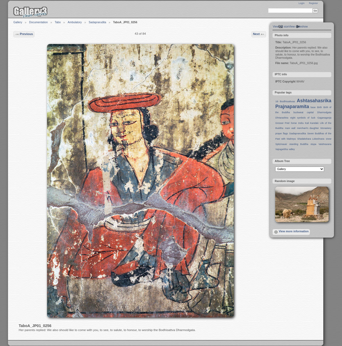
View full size (281, 26)
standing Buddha (298, 144)
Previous (24, 34)
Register (313, 3)
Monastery (325, 128)
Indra (301, 123)
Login (301, 3)
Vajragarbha (281, 149)
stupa (313, 144)
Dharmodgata (324, 112)
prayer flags (281, 133)
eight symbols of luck (302, 117)
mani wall (290, 128)
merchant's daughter (308, 128)
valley (292, 149)
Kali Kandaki (312, 123)
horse (294, 123)
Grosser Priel (282, 123)
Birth (319, 107)
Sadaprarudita (97, 22)
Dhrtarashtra (281, 117)
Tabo (58, 22)
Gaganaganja (324, 117)
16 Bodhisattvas (285, 101)
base (313, 107)
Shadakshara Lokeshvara (310, 138)
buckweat (298, 112)
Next (259, 34)
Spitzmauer (281, 144)
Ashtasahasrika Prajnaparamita (303, 103)
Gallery (17, 22)
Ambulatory (75, 22)
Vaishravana (324, 144)
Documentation (38, 22)
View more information (291, 232)
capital (310, 112)
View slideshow (298, 26)
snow (328, 138)
